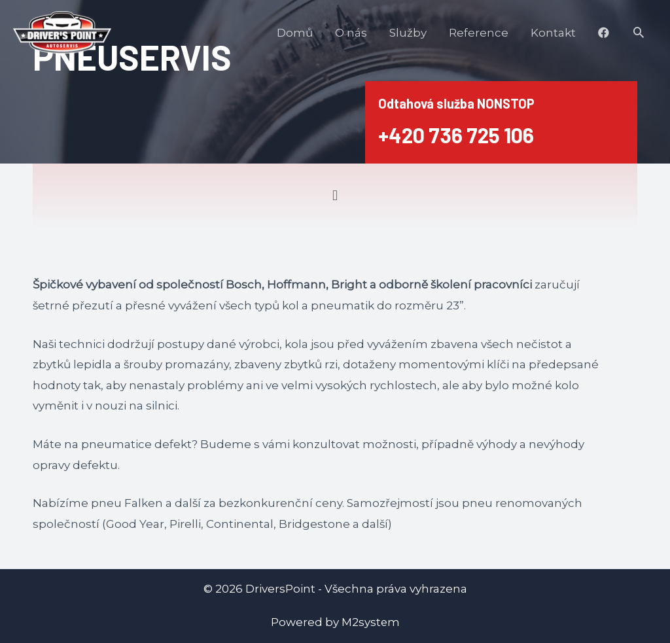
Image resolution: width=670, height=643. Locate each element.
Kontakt (553, 32)
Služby (408, 32)
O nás (351, 32)
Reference (478, 32)
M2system (370, 622)
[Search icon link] (638, 32)
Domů (295, 32)
